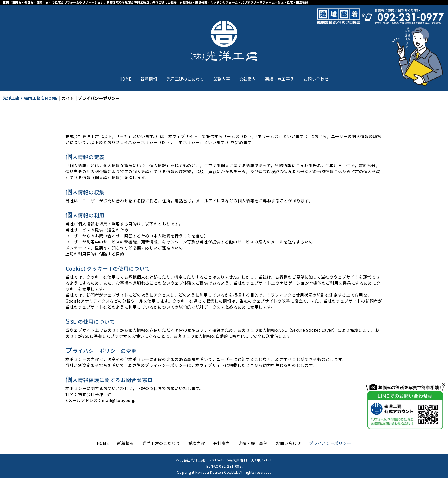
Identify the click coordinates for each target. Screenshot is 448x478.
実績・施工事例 (280, 79)
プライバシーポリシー (330, 443)
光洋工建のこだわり (185, 79)
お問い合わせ (316, 79)
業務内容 (221, 79)
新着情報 (149, 79)
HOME (125, 79)
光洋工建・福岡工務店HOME (30, 98)
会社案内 (247, 79)
